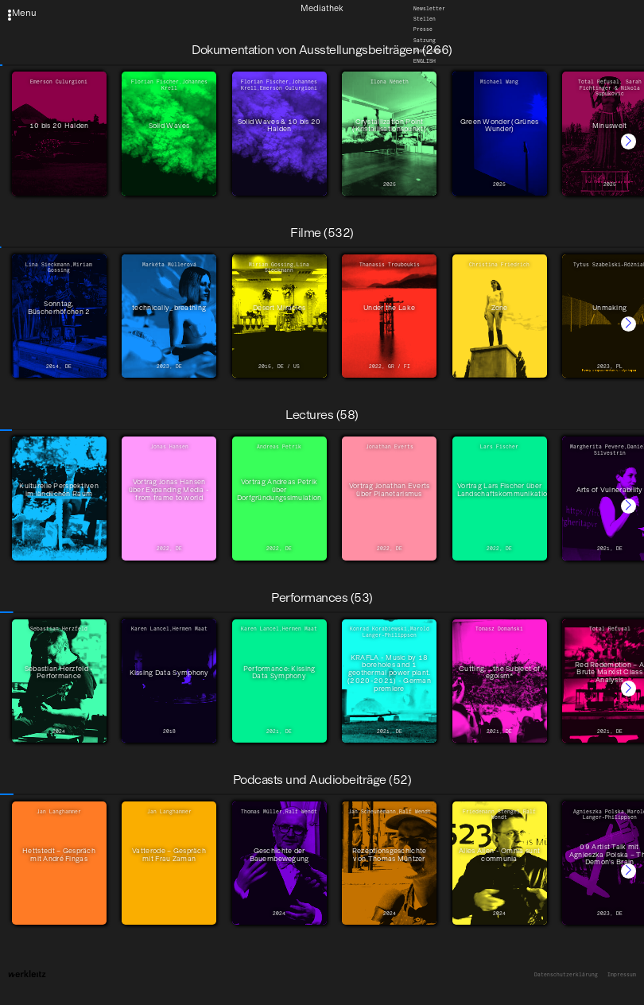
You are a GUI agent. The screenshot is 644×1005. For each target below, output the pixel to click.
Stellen (424, 19)
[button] (628, 141)
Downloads (427, 51)
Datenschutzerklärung (566, 975)
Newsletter (429, 8)
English (424, 61)
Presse (423, 29)
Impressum (621, 975)
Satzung (424, 40)
